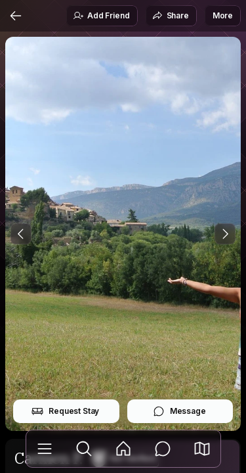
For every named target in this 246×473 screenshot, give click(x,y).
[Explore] (84, 449)
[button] (202, 449)
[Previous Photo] (20, 233)
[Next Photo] (225, 233)
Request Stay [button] (65, 411)
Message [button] (179, 411)
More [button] (223, 15)
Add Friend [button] (101, 16)
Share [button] (170, 16)
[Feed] (123, 449)
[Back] (15, 15)
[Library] (45, 449)
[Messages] (163, 449)
